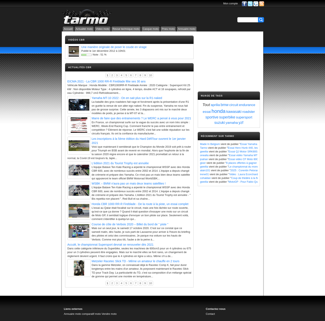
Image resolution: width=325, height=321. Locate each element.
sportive (211, 117)
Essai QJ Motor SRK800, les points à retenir (254, 151)
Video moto (102, 28)
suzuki (219, 123)
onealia (204, 155)
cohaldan (205, 178)
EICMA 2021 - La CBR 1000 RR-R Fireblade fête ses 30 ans (106, 81)
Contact (210, 313)
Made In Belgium (210, 144)
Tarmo (203, 147)
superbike (227, 117)
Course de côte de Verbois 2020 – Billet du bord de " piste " (130, 224)
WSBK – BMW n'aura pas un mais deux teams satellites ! (129, 183)
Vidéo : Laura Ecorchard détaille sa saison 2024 (257, 174)
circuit (233, 105)
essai (207, 112)
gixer (203, 162)
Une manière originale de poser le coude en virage (114, 47)
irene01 (204, 174)
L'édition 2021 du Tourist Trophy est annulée (120, 163)
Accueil (68, 28)
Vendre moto (109, 313)
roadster (248, 112)
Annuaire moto (186, 28)
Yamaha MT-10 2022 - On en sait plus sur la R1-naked (127, 98)
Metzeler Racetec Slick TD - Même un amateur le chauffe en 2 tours (135, 261)
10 (150, 75)
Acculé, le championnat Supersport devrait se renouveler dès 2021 (110, 244)
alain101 (205, 170)
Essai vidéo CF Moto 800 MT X (246, 159)
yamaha (232, 123)
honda (218, 111)
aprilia (215, 105)
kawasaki (234, 112)
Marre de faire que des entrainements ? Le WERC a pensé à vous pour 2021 (141, 118)
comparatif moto (91, 313)
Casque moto (151, 28)
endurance (247, 105)
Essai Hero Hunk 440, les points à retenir (252, 147)
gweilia (204, 151)
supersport (244, 117)
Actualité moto (84, 28)
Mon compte (230, 3)
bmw (225, 105)
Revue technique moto (126, 28)
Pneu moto (168, 28)
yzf (241, 123)
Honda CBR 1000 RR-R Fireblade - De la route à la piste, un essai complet (140, 204)
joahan (204, 159)
